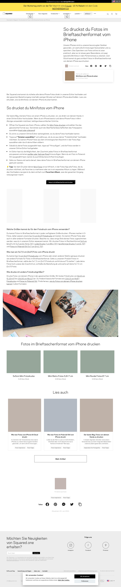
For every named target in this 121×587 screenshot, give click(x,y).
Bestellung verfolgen (24, 571)
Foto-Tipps (30, 447)
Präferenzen (84, 581)
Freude (68, 5)
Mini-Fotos (38, 166)
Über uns (37, 571)
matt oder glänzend (27, 130)
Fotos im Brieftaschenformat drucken (61, 182)
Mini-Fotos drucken (58, 125)
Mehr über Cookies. (64, 580)
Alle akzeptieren (85, 576)
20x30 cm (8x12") (25, 278)
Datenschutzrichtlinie (70, 571)
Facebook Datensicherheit (107, 571)
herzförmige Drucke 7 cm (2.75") (71, 243)
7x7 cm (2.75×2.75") (24, 243)
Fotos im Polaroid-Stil (28, 281)
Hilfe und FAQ (11, 571)
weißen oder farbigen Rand (38, 154)
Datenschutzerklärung (13, 560)
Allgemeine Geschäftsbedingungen (87, 571)
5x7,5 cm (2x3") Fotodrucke (40, 235)
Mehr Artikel (60, 459)
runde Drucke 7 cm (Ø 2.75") (45, 243)
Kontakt (45, 571)
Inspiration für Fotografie (92, 447)
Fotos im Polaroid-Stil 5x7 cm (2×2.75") (26, 246)
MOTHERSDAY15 (60, 8)
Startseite (9, 20)
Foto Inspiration (20, 447)
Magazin (15, 20)
